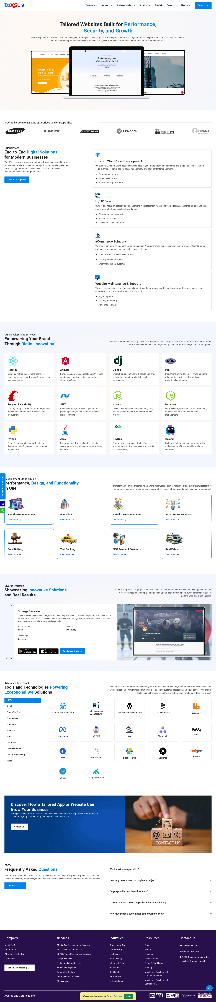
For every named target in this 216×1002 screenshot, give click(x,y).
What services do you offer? (161, 869)
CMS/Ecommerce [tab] (15, 748)
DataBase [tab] (11, 742)
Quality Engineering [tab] (16, 754)
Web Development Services (69, 949)
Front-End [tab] (11, 724)
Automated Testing (66, 972)
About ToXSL (10, 945)
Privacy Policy (151, 958)
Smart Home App (117, 945)
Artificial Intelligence (66, 967)
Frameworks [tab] (12, 718)
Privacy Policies (114, 996)
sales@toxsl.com (190, 945)
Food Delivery (116, 958)
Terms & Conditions (154, 963)
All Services (62, 981)
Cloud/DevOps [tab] (13, 712)
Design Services (64, 958)
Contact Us (15, 885)
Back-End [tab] (11, 730)
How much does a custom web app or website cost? (161, 913)
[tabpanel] (130, 741)
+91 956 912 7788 (190, 951)
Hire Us (148, 949)
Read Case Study (72, 651)
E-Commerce (115, 976)
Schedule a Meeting (19, 967)
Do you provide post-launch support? (161, 891)
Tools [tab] (9, 760)
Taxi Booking (116, 949)
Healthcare (115, 954)
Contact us (19, 827)
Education (114, 967)
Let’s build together (17, 179)
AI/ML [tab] (9, 706)
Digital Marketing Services (69, 963)
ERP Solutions (116, 981)
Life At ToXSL (10, 949)
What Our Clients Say (14, 954)
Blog (147, 945)
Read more (14, 519)
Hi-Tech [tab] (10, 700)
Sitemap (148, 967)
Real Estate (115, 972)
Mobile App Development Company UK (156, 982)
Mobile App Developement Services (73, 945)
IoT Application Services (68, 976)
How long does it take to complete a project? (161, 880)
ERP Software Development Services (74, 954)
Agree (128, 996)
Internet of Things (118, 963)
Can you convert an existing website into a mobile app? (161, 902)
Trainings (149, 954)
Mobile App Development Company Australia (156, 974)
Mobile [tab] (10, 736)
